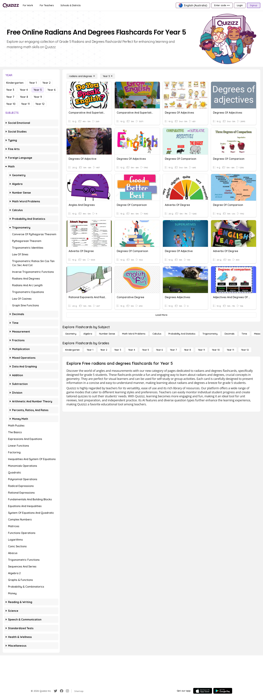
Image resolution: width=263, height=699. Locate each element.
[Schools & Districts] (70, 5)
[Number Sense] (107, 333)
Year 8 (24, 96)
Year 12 (39, 104)
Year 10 (10, 104)
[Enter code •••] (221, 5)
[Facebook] (61, 691)
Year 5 (38, 89)
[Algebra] (88, 333)
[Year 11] (230, 350)
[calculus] (157, 333)
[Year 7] (173, 350)
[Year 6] (159, 350)
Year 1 (33, 82)
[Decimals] (229, 333)
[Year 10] (216, 350)
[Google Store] (222, 691)
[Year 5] (107, 76)
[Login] (240, 5)
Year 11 (25, 104)
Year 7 (10, 96)
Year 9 (38, 96)
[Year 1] (90, 350)
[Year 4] (131, 350)
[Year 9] (201, 350)
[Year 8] (187, 350)
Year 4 (24, 89)
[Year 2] (103, 350)
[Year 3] (117, 350)
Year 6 (51, 89)
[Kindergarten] (72, 350)
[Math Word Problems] (133, 333)
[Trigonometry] (210, 333)
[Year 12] (245, 350)
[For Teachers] (47, 5)
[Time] (244, 333)
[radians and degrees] (81, 76)
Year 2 (46, 82)
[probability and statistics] (182, 333)
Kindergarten (14, 82)
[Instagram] (67, 691)
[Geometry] (70, 333)
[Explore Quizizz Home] (11, 5)
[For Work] (28, 5)
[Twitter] (55, 691)
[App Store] (202, 691)
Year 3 (10, 89)
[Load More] (161, 315)
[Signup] (253, 5)
